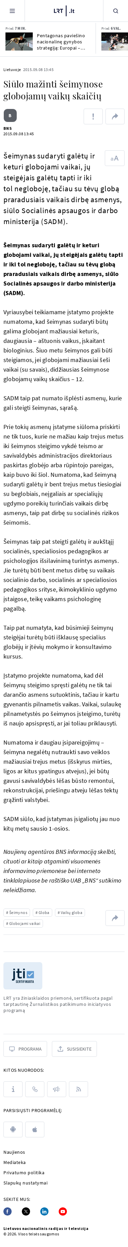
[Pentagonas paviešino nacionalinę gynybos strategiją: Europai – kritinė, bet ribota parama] (19, 41)
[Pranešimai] (56, 1089)
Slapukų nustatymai (25, 1183)
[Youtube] (63, 1211)
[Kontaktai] (34, 1089)
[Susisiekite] (74, 1049)
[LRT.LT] (64, 10)
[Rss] (78, 1089)
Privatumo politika (23, 1172)
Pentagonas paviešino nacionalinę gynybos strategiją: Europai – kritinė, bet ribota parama (61, 41)
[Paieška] (115, 11)
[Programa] (25, 1049)
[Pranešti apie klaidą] (93, 116)
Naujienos (14, 1152)
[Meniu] (12, 11)
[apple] (34, 1129)
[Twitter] (26, 1211)
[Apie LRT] (13, 1089)
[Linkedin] (44, 1211)
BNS (7, 128)
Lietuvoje (12, 69)
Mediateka (14, 1162)
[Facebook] (7, 1211)
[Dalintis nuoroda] (115, 116)
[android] (13, 1129)
